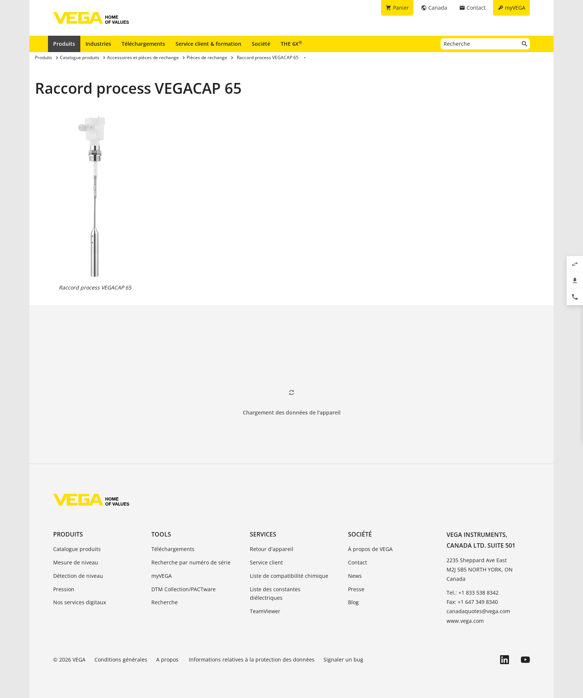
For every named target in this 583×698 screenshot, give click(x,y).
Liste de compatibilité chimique (289, 575)
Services (263, 534)
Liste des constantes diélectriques (275, 594)
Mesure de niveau (75, 562)
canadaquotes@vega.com (478, 611)
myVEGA (161, 575)
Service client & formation (208, 43)
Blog (353, 602)
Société (261, 43)
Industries (98, 43)
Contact (357, 562)
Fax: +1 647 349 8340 (472, 601)
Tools (161, 534)
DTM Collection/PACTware (183, 589)
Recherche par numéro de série (191, 562)
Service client (266, 562)
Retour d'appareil (271, 549)
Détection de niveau (78, 575)
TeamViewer (265, 611)
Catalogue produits (77, 549)
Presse (356, 589)
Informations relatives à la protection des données (252, 659)
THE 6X (291, 43)
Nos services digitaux (79, 602)
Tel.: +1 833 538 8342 (473, 592)
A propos (168, 659)
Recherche (164, 602)
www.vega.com (465, 620)
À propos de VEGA (370, 549)
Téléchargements (143, 43)
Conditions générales (120, 659)
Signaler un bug (343, 659)
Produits (64, 43)
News (355, 575)
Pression (63, 589)
